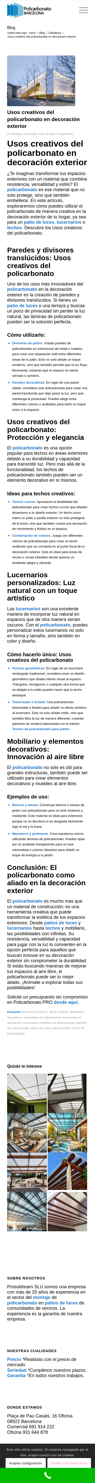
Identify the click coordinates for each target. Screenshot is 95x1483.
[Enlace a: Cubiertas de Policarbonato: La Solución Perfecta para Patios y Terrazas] (67, 1132)
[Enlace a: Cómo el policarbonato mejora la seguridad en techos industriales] (27, 1211)
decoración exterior (34, 1011)
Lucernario (31, 133)
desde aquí (66, 1002)
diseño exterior (58, 1011)
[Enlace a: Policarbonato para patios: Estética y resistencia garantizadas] (67, 1211)
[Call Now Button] (47, 1475)
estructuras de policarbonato (42, 1017)
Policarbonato (65, 133)
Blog (11, 27)
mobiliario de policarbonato (57, 1022)
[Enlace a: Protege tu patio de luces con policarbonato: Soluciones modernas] (67, 1093)
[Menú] (81, 10)
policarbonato (61, 1028)
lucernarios (30, 1022)
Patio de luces (47, 133)
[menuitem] (81, 10)
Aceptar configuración (25, 1463)
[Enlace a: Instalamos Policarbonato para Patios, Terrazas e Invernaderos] (27, 1132)
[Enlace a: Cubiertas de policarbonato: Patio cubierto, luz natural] (27, 1172)
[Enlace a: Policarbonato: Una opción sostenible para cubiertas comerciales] (67, 1171)
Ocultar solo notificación (69, 1463)
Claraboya (17, 133)
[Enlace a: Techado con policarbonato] (27, 1093)
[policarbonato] (39, 10)
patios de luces (40, 1028)
